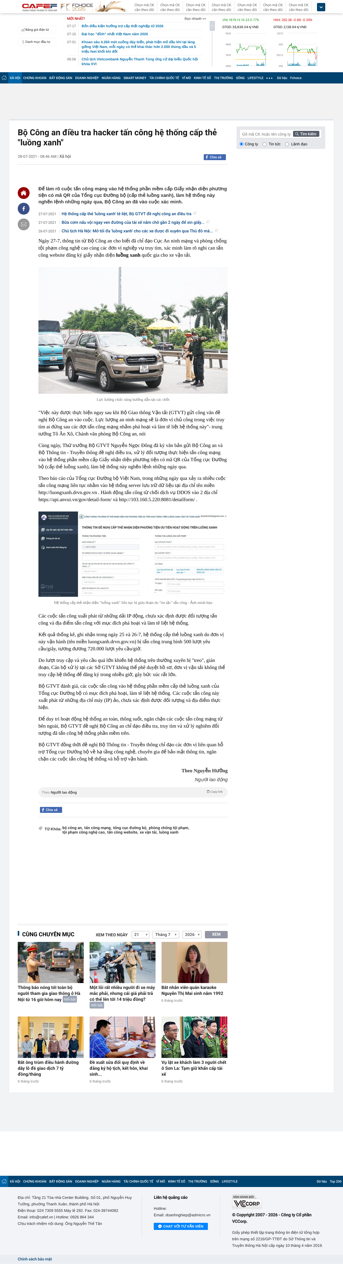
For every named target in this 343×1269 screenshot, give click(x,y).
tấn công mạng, (97, 828)
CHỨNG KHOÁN (34, 78)
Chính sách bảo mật (35, 1259)
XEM (216, 934)
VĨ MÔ (186, 78)
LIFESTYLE (255, 78)
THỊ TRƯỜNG (223, 78)
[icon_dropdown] (321, 7)
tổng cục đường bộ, (130, 828)
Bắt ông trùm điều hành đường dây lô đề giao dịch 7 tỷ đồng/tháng (48, 1068)
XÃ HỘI (15, 78)
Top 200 (336, 1181)
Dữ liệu (282, 78)
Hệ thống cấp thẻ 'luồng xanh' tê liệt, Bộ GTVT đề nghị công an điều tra (129, 214)
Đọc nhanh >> (195, 19)
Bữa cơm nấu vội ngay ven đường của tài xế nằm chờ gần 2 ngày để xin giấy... (135, 222)
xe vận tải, (149, 832)
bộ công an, (72, 828)
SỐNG (240, 78)
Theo (133, 791)
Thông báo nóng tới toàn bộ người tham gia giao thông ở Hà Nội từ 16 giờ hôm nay (49, 993)
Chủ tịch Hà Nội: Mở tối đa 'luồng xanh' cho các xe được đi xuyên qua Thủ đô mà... (140, 231)
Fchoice (296, 78)
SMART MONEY (135, 78)
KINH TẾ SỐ (202, 78)
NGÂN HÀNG (111, 78)
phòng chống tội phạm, (169, 828)
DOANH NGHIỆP (87, 78)
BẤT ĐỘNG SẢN (60, 78)
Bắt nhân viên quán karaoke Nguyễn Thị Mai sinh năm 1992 (192, 990)
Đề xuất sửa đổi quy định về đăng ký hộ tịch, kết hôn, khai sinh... (119, 1068)
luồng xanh (169, 832)
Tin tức (275, 144)
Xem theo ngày (112, 935)
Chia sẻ (215, 157)
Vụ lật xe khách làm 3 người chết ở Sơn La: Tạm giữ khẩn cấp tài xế (193, 1068)
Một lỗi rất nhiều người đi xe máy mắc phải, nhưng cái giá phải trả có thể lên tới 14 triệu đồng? (122, 993)
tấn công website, (122, 832)
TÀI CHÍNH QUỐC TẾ (164, 78)
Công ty (251, 144)
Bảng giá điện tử (34, 30)
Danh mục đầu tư (35, 42)
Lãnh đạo (299, 144)
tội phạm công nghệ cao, (84, 832)
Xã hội (65, 156)
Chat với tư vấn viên (180, 1226)
